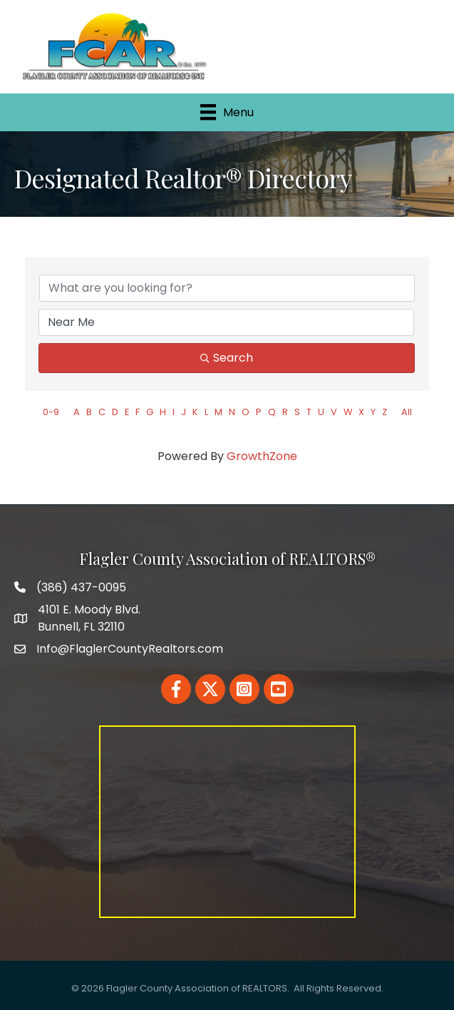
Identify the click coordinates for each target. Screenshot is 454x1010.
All (406, 412)
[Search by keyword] (227, 288)
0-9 (51, 412)
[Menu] (227, 112)
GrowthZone (262, 456)
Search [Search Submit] (226, 358)
